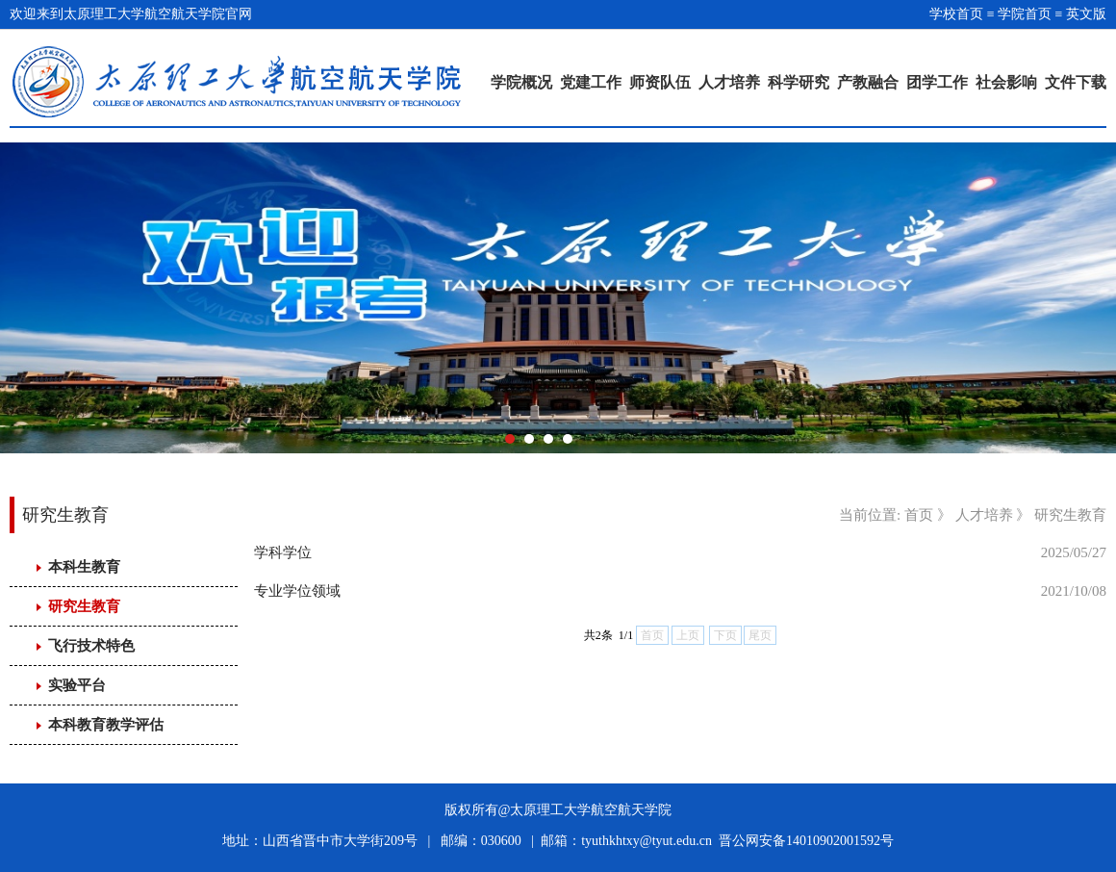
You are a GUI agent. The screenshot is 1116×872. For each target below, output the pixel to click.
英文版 (1086, 14)
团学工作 (937, 82)
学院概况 (521, 82)
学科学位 (283, 552)
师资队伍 (660, 82)
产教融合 (868, 82)
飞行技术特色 (91, 646)
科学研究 (798, 82)
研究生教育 (84, 606)
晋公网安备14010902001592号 (806, 841)
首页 (918, 515)
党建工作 (590, 82)
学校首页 (956, 14)
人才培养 (729, 82)
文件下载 (1075, 82)
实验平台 (77, 685)
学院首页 (1025, 14)
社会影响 (1006, 82)
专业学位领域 (297, 591)
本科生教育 (84, 567)
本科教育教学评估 (106, 724)
